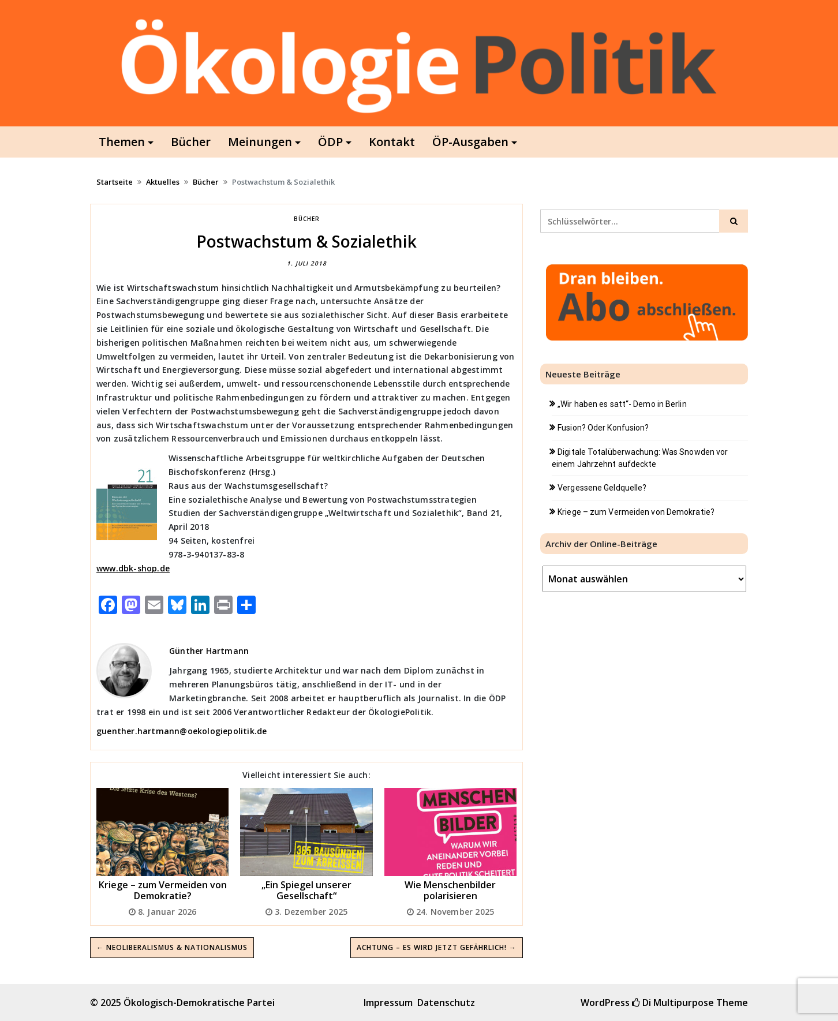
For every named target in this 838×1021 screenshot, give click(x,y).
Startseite (114, 182)
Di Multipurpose (673, 1002)
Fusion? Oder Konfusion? (603, 427)
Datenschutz (446, 1002)
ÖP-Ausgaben (470, 141)
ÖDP (330, 141)
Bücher (191, 141)
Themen (122, 141)
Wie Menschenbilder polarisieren (450, 890)
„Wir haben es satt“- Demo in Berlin (622, 404)
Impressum (388, 1002)
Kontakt (392, 141)
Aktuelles (162, 182)
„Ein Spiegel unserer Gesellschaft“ (306, 890)
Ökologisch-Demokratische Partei (199, 1002)
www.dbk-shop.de (133, 568)
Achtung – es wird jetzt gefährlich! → (437, 947)
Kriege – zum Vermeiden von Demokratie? (163, 890)
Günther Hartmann (209, 650)
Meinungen (260, 141)
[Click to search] (733, 221)
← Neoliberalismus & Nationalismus (172, 947)
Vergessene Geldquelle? (602, 487)
